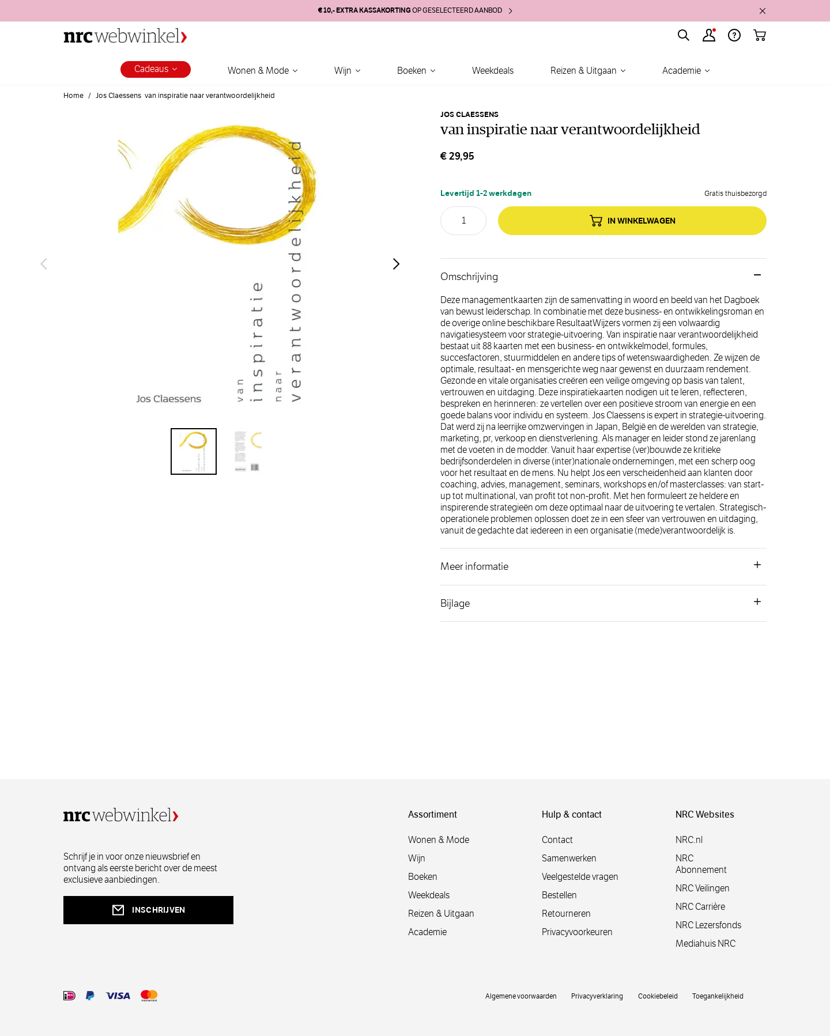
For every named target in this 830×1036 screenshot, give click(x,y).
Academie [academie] (427, 932)
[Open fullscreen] (220, 264)
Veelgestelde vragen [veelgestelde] (580, 877)
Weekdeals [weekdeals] (429, 895)
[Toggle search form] (684, 35)
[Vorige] (43, 264)
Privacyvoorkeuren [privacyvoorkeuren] (577, 932)
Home (73, 95)
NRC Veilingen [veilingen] (703, 888)
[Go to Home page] (125, 35)
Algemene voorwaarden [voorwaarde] (521, 995)
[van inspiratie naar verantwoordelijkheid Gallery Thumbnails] (220, 451)
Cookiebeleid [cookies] (658, 995)
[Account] (709, 35)
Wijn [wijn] (416, 858)
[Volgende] (396, 264)
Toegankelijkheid (718, 995)
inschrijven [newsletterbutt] (148, 910)
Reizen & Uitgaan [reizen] (441, 914)
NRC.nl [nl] (689, 840)
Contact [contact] (557, 840)
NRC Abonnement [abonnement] (701, 864)
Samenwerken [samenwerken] (569, 858)
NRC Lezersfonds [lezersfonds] (708, 925)
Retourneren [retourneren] (566, 914)
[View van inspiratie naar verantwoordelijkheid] (194, 451)
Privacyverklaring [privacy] (597, 995)
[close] (763, 11)
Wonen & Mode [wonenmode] (438, 840)
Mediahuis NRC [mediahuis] (705, 943)
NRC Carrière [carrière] (700, 907)
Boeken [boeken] (422, 877)
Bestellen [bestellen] (559, 895)
